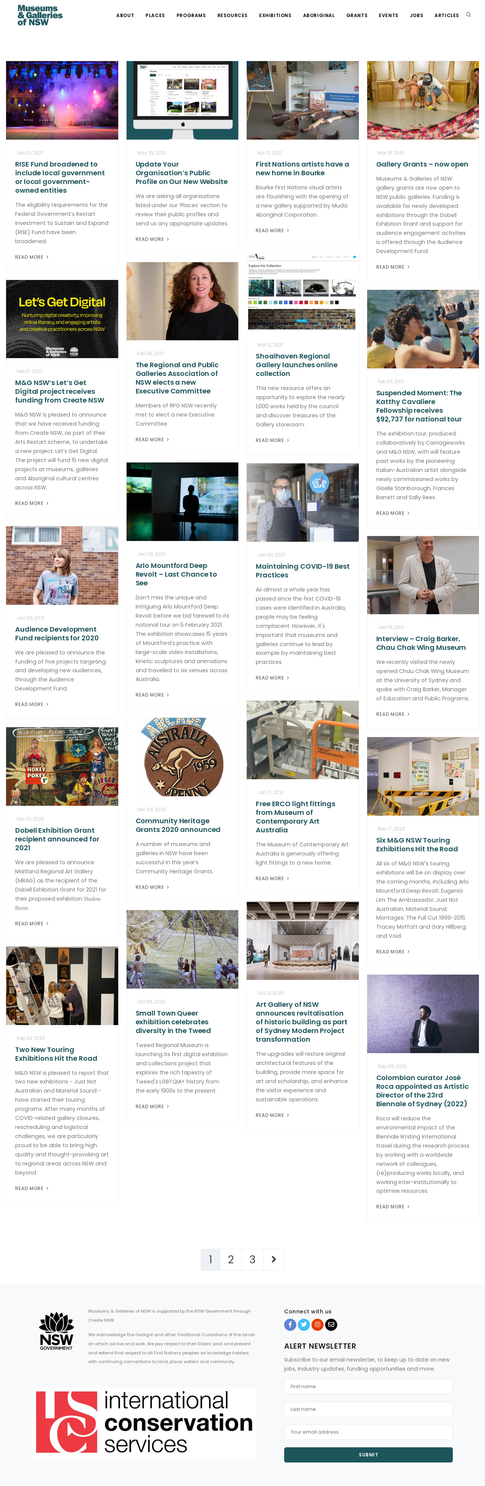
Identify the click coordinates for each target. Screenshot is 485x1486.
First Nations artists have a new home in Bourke (302, 168)
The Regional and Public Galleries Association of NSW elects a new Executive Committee (177, 378)
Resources (232, 15)
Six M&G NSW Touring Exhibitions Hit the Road (417, 844)
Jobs (416, 15)
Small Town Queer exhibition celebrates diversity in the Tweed (173, 1021)
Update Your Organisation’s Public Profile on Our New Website (182, 172)
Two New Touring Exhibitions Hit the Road (56, 1054)
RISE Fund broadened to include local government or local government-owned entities (60, 177)
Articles (447, 15)
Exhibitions (275, 15)
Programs (191, 15)
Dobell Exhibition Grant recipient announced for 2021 (57, 839)
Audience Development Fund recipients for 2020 (57, 633)
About (125, 15)
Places (155, 15)
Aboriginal (319, 15)
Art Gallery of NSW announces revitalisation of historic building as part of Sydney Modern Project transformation (301, 1022)
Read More (32, 257)
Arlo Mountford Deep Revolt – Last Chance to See (176, 574)
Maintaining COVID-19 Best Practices (303, 570)
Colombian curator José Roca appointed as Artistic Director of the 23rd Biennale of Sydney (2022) (422, 1091)
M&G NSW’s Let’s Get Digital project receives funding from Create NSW (59, 391)
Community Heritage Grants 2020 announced (178, 825)
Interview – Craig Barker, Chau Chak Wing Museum (421, 643)
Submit (368, 1454)
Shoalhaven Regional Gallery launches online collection (297, 364)
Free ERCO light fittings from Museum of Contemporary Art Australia (295, 817)
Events (389, 15)
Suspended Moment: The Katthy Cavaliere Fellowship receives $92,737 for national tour (419, 406)
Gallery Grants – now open (422, 164)
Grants (357, 15)
